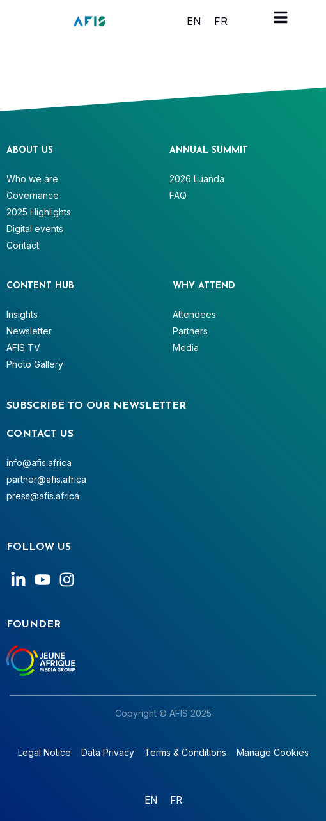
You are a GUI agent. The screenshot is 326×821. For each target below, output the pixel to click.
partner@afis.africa (46, 479)
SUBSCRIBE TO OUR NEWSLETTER (96, 406)
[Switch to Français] (221, 21)
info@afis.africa (39, 462)
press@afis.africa (42, 495)
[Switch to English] (194, 21)
